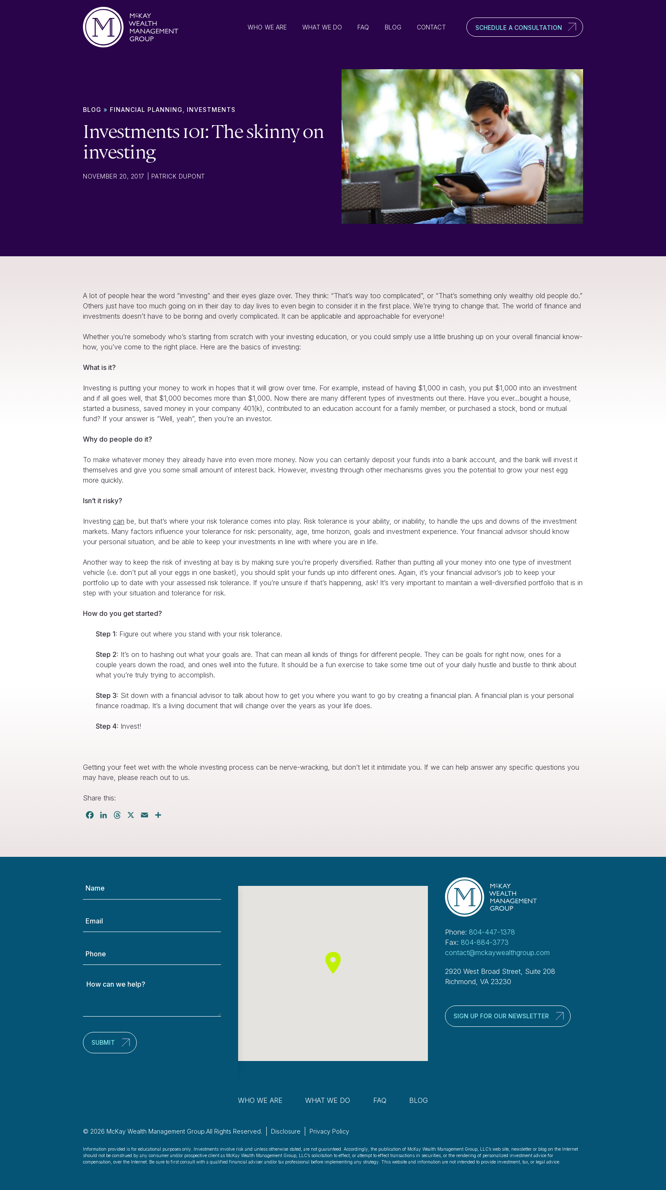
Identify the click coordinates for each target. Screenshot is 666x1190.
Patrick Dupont (178, 176)
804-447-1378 (492, 932)
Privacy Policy (329, 1131)
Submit (103, 1042)
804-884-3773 (485, 942)
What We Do (322, 27)
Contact (431, 27)
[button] (333, 962)
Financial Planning (146, 109)
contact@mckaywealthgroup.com (497, 952)
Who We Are (267, 27)
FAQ (363, 27)
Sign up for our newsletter (501, 1016)
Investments (211, 109)
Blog (393, 27)
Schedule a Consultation (518, 27)
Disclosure (286, 1131)
